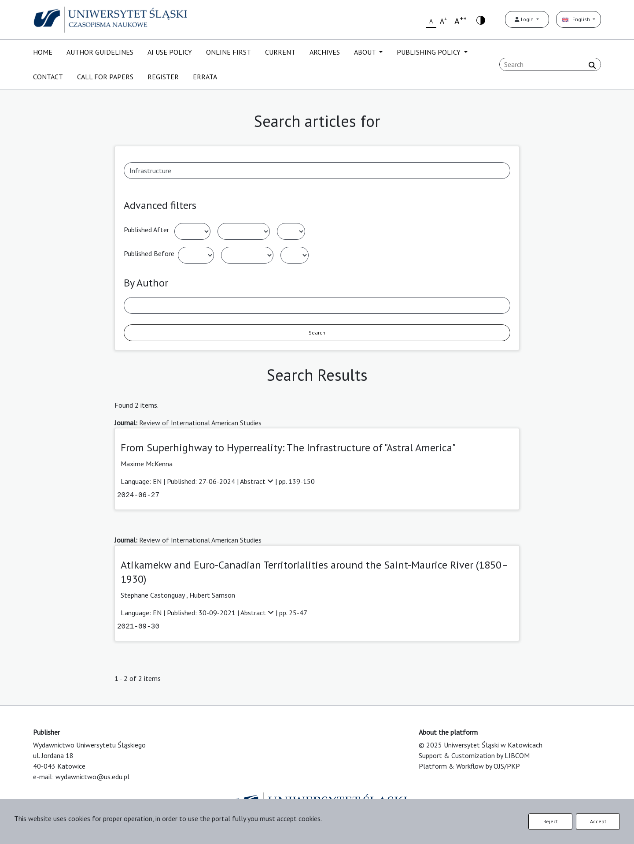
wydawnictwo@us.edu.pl (92, 776)
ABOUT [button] (365, 52)
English (576, 19)
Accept (598, 821)
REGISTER (163, 76)
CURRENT (280, 52)
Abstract (257, 481)
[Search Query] (550, 64)
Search (317, 332)
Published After (146, 229)
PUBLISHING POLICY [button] (429, 52)
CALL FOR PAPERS (105, 76)
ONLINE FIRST (228, 52)
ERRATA (205, 76)
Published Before (149, 253)
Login (525, 19)
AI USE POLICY (169, 52)
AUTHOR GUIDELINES (99, 52)
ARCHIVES (325, 52)
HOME (42, 52)
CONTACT (48, 76)
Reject (550, 821)
